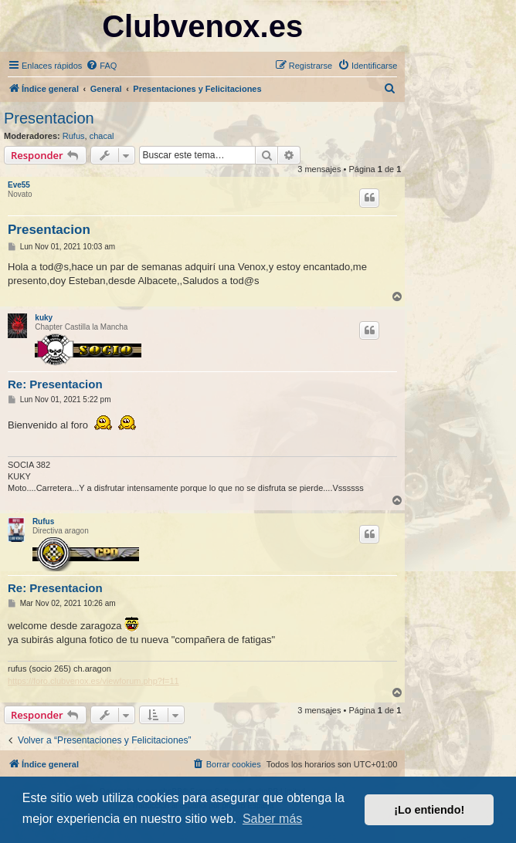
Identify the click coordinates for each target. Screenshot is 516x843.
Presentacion (49, 118)
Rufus (74, 135)
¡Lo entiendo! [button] (429, 810)
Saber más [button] (272, 818)
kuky (44, 317)
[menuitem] (101, 65)
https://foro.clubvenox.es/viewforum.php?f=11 (93, 681)
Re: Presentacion (55, 384)
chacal (102, 135)
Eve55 (19, 185)
